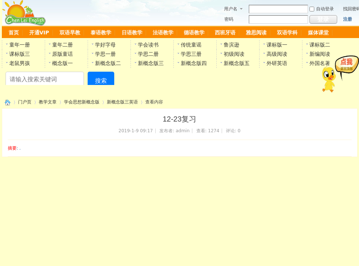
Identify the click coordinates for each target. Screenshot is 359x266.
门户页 (24, 102)
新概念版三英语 (122, 102)
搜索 (101, 80)
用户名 (230, 8)
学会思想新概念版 (81, 102)
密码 (228, 19)
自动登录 (321, 8)
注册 (347, 19)
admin (183, 130)
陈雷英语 (6, 102)
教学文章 (48, 102)
